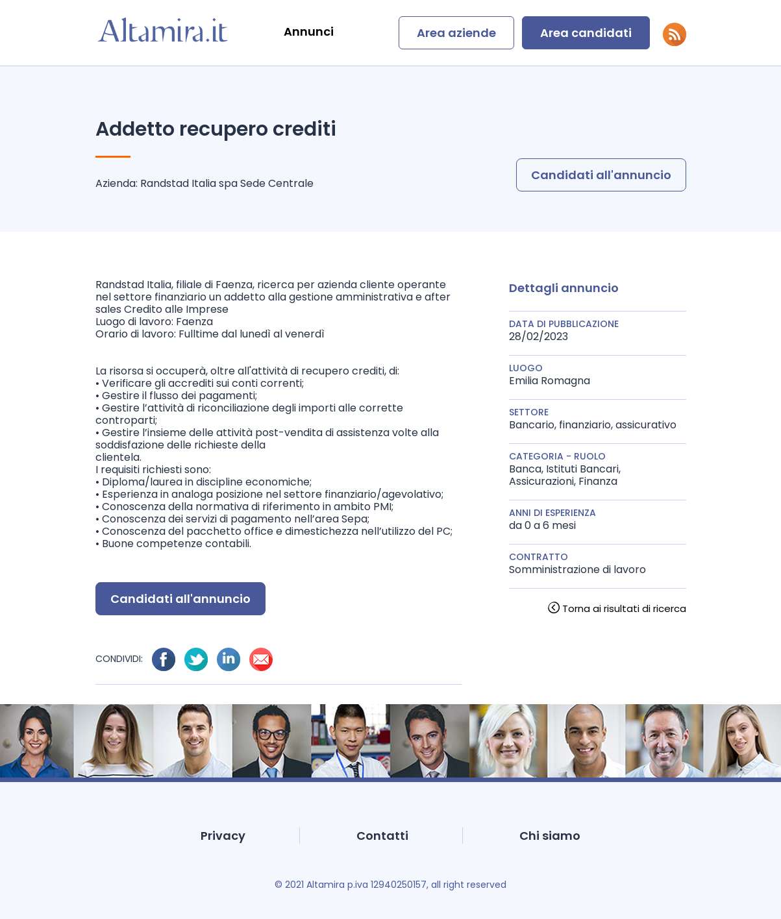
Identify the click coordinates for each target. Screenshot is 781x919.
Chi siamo (549, 835)
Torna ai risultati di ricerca (624, 608)
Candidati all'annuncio (601, 175)
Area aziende (456, 33)
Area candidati (586, 33)
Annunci (309, 31)
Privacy (223, 835)
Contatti (382, 835)
